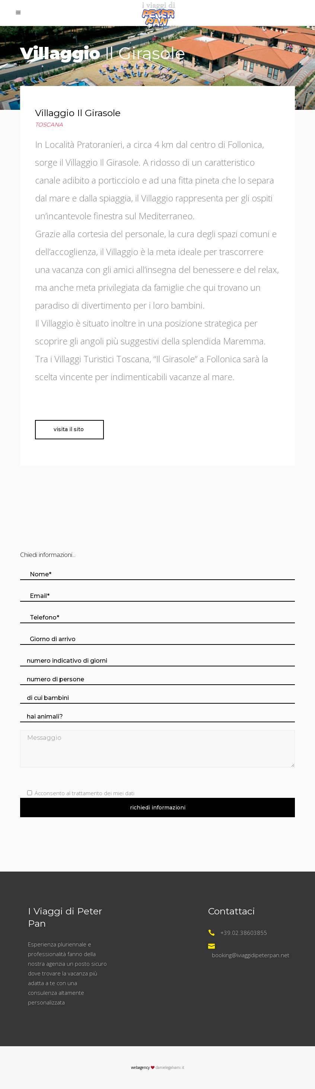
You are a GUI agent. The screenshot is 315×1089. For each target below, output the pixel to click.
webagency (140, 1067)
